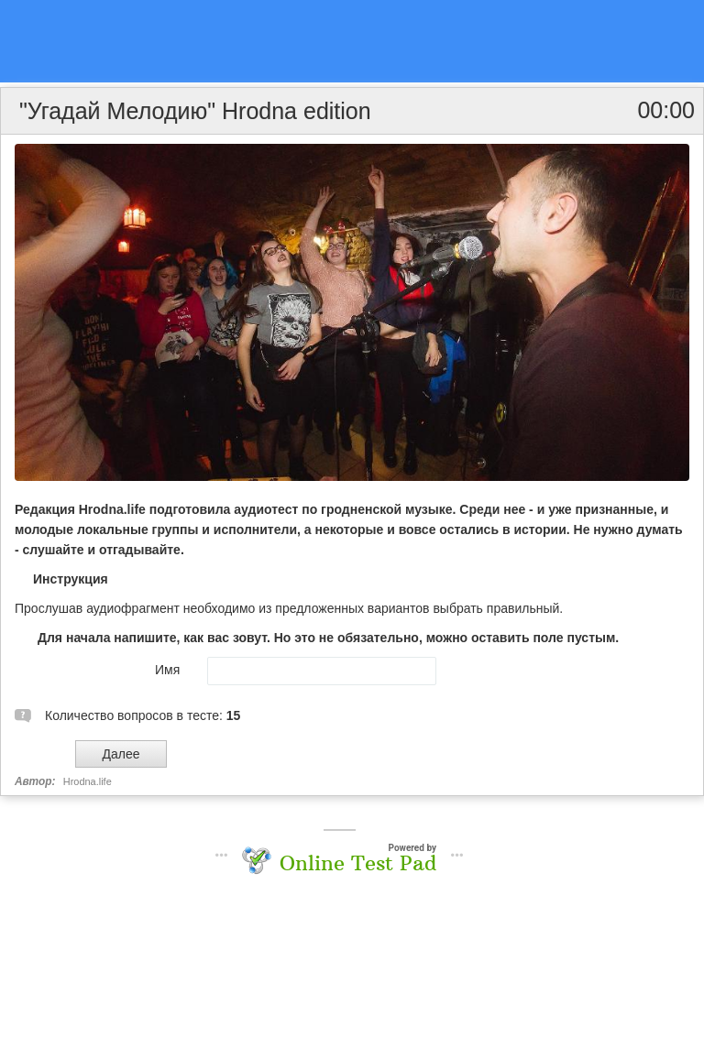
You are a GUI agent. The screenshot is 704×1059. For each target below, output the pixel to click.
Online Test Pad (358, 863)
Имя (167, 669)
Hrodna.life (87, 781)
